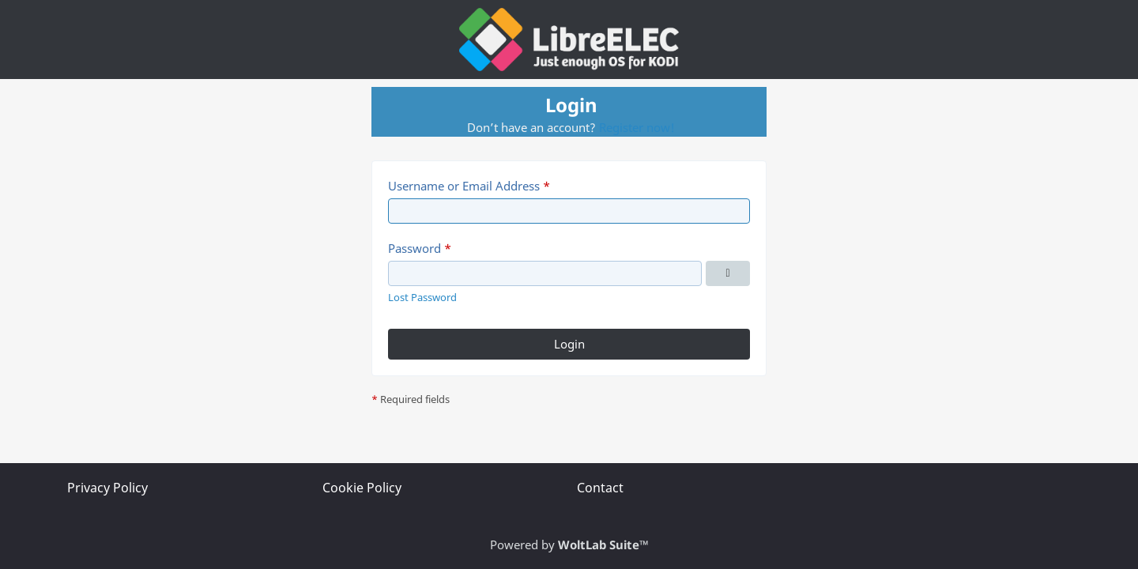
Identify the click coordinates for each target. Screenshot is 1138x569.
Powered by (569, 544)
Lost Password (422, 297)
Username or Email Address (464, 186)
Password (414, 248)
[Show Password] (728, 273)
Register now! (637, 127)
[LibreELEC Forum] (569, 39)
